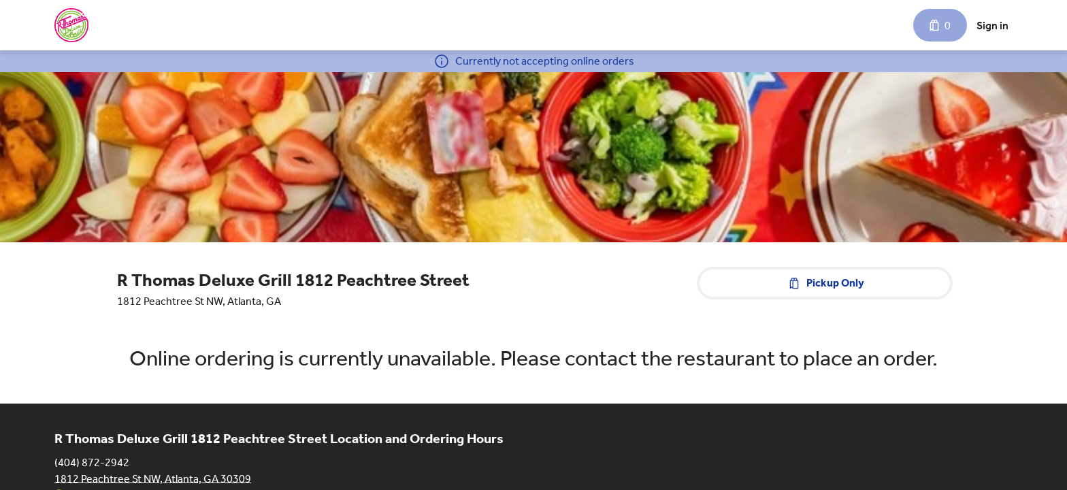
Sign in (992, 25)
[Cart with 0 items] (940, 25)
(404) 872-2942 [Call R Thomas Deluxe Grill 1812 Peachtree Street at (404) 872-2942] (91, 461)
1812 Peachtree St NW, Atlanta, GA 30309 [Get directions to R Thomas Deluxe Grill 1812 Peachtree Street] (152, 478)
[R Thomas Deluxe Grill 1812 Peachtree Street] (71, 25)
